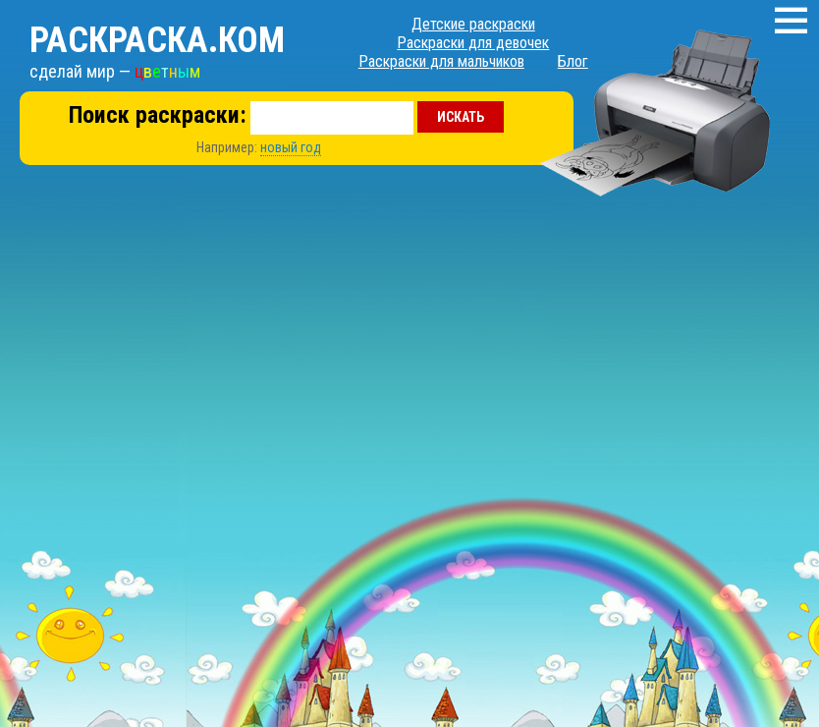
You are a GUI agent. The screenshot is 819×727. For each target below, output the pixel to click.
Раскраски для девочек (473, 42)
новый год (290, 147)
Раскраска (157, 40)
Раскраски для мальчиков (441, 61)
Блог (573, 61)
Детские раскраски (473, 24)
